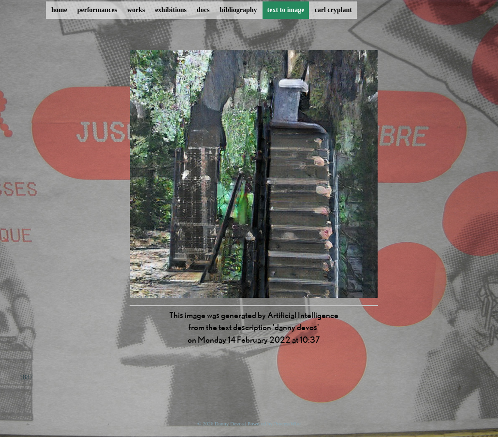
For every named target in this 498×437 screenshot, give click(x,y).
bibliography (238, 10)
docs (203, 10)
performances (97, 10)
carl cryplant (333, 10)
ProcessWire (287, 423)
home (59, 10)
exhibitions (171, 10)
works (136, 10)
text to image (286, 10)
